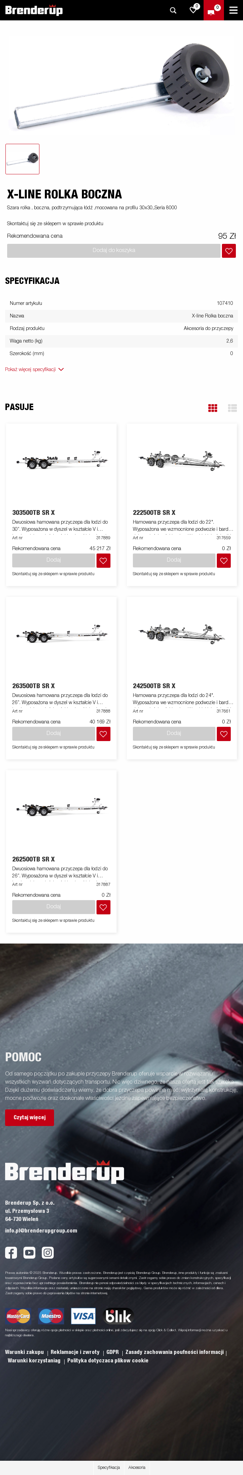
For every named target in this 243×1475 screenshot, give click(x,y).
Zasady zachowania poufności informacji (174, 1352)
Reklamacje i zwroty (76, 1352)
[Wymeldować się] (214, 10)
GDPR (113, 1352)
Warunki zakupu (25, 1352)
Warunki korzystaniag (35, 1360)
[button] (212, 408)
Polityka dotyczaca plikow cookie (108, 1360)
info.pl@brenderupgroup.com (41, 1231)
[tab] (22, 159)
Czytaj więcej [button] (30, 1117)
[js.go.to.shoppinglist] (193, 10)
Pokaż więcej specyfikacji (30, 369)
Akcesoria (136, 1468)
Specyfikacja (109, 1468)
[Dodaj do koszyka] (229, 251)
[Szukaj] (173, 10)
